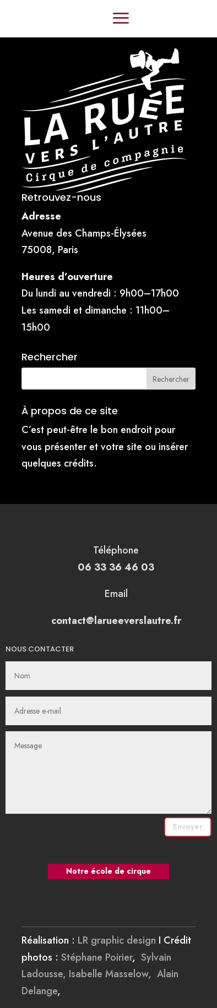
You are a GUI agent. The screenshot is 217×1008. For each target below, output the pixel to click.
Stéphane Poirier (96, 957)
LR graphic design (117, 940)
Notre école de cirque (108, 870)
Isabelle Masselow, (113, 974)
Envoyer (188, 826)
